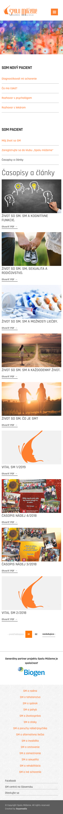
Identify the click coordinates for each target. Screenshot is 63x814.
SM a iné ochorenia (30, 772)
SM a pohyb (30, 709)
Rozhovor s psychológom (17, 98)
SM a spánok (30, 703)
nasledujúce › (48, 634)
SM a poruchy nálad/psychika (30, 728)
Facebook (10, 781)
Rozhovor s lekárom (14, 107)
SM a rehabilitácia (30, 766)
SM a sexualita (30, 759)
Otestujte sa (12, 793)
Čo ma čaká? (9, 88)
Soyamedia (21, 808)
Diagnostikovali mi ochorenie (19, 79)
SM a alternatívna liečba (30, 734)
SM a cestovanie (30, 747)
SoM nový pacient (17, 68)
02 (36, 634)
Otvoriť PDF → (10, 226)
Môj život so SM (11, 140)
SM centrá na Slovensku (19, 787)
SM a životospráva (30, 716)
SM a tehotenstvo (30, 697)
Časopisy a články (12, 160)
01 (29, 634)
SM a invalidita (30, 741)
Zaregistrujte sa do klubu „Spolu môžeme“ (27, 150)
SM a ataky (30, 722)
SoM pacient (12, 130)
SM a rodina (30, 691)
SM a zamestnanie (30, 753)
